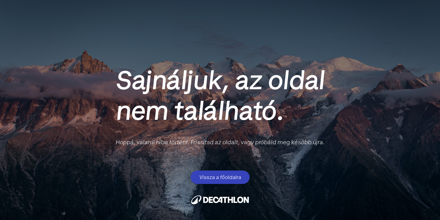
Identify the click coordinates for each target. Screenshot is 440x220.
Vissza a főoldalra (220, 177)
